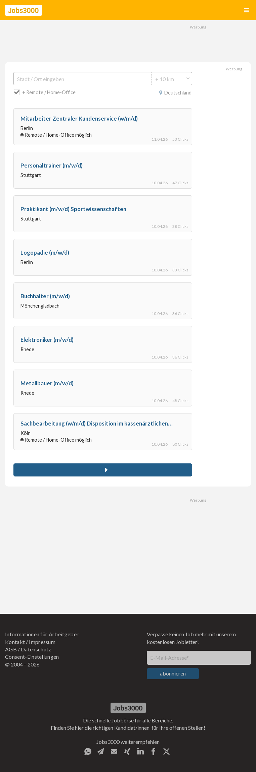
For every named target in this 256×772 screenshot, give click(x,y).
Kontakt (15, 642)
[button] (246, 10)
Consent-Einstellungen (32, 656)
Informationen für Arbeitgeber (42, 634)
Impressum (42, 642)
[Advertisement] (128, 40)
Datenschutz (36, 649)
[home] (23, 10)
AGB (11, 649)
